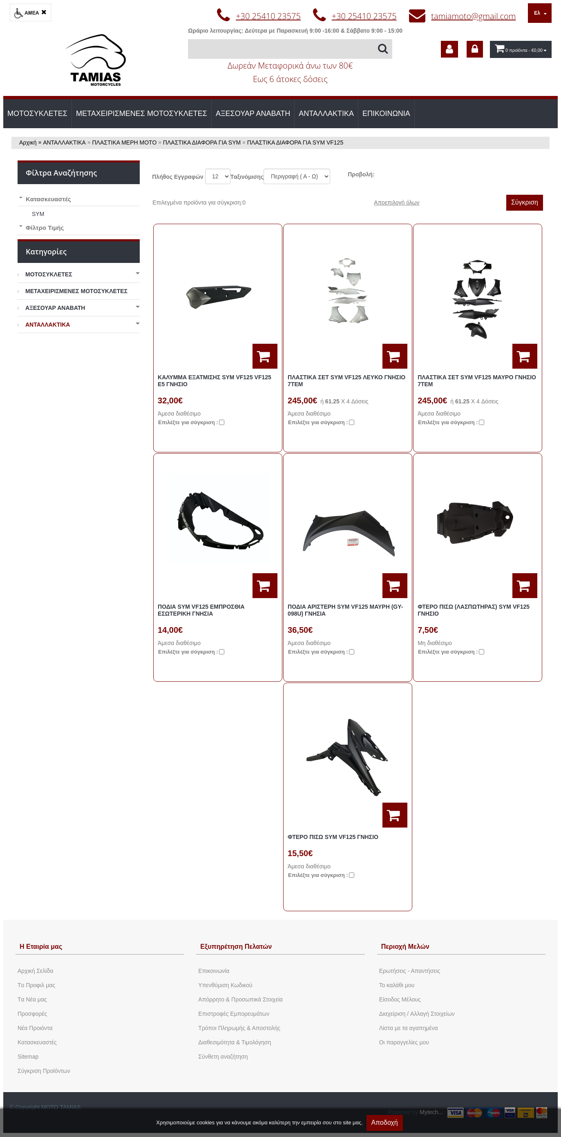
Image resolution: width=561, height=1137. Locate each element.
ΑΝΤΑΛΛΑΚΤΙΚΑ (326, 113)
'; (217, 176)
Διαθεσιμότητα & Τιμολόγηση (234, 1042)
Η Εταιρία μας (41, 946)
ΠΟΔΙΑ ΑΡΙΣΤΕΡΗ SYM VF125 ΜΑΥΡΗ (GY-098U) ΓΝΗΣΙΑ (345, 610)
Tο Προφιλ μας (36, 985)
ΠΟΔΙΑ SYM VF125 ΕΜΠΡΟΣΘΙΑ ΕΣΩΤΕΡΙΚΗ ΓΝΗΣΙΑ (201, 610)
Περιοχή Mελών (405, 946)
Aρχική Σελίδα (35, 971)
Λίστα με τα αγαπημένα (408, 1028)
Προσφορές (32, 1013)
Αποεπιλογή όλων (396, 202)
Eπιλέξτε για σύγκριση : (188, 422)
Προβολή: (361, 174)
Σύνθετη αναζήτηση (223, 1056)
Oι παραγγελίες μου (404, 1042)
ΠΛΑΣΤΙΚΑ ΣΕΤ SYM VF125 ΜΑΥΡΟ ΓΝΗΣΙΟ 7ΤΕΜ (477, 380)
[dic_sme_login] (475, 49)
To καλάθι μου (397, 985)
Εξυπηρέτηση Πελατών (236, 946)
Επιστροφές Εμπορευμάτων (233, 1013)
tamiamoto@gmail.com (473, 16)
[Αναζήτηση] (290, 49)
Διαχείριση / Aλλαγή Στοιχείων (417, 1013)
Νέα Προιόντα (35, 1028)
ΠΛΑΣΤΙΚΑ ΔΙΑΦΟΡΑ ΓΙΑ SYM (202, 142)
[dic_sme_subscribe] (449, 49)
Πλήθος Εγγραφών (177, 177)
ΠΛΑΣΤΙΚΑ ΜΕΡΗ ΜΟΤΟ (124, 142)
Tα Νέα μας (32, 999)
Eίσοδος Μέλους (400, 999)
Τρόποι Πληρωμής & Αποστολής (239, 1028)
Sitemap (28, 1056)
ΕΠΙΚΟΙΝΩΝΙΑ (386, 113)
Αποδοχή (384, 1122)
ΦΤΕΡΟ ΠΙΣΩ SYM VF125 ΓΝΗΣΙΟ (333, 837)
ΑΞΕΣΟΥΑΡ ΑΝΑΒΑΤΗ (253, 113)
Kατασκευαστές (37, 1042)
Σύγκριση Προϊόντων (44, 1071)
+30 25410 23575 (268, 16)
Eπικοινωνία (213, 971)
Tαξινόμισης (247, 177)
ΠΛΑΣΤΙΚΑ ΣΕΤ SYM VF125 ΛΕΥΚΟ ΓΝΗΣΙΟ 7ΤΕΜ (346, 380)
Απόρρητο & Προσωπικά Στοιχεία (240, 999)
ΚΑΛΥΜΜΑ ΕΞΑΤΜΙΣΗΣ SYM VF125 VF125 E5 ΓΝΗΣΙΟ (214, 380)
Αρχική (28, 142)
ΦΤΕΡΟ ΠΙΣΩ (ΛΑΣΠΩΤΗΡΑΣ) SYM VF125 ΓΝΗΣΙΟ (474, 610)
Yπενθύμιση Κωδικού (225, 985)
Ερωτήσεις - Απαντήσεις (409, 971)
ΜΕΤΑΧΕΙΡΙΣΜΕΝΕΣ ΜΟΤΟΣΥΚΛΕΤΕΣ (141, 113)
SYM (38, 214)
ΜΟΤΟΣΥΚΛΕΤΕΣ (37, 113)
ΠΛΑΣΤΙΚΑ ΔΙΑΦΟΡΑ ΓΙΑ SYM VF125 (295, 142)
